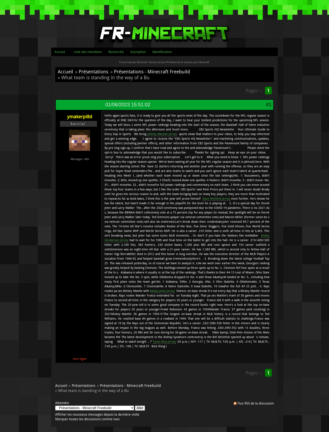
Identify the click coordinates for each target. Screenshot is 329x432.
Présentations (93, 71)
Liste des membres (88, 51)
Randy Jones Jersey (162, 291)
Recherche (116, 51)
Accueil (60, 51)
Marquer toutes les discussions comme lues (87, 419)
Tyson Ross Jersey (164, 342)
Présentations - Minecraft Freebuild (152, 71)
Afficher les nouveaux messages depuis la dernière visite (97, 414)
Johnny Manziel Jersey (162, 134)
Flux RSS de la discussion (256, 403)
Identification (162, 51)
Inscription (138, 51)
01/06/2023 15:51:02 (127, 104)
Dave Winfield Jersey (216, 198)
